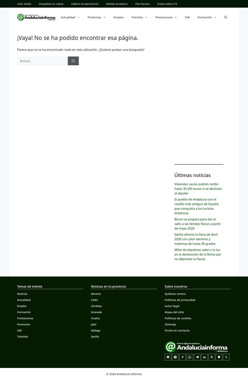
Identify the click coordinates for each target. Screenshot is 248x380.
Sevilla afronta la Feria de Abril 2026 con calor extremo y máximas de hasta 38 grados (196, 239)
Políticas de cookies (178, 318)
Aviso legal (172, 306)
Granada (96, 312)
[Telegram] (197, 357)
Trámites (141, 17)
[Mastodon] (219, 357)
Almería (96, 294)
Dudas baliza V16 (167, 4)
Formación (209, 17)
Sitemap (170, 324)
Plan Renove (142, 4)
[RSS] (226, 357)
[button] (226, 17)
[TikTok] (182, 357)
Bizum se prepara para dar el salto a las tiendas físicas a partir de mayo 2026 (197, 223)
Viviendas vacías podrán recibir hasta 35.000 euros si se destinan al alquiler (198, 188)
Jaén (93, 324)
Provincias (99, 17)
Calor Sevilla (24, 4)
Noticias (22, 294)
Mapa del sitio (174, 312)
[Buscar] (73, 61)
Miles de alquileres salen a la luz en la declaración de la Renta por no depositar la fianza (197, 254)
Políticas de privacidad (180, 300)
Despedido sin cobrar (51, 4)
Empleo (119, 17)
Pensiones (23, 324)
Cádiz (94, 300)
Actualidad (72, 17)
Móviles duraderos (117, 4)
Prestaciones (168, 17)
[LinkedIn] (204, 357)
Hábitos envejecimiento (85, 4)
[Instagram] (175, 357)
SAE (187, 17)
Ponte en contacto (177, 330)
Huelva (95, 318)
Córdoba (96, 306)
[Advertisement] (198, 99)
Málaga (95, 330)
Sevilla (95, 336)
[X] (211, 357)
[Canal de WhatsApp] (190, 357)
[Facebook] (168, 357)
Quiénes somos (175, 294)
